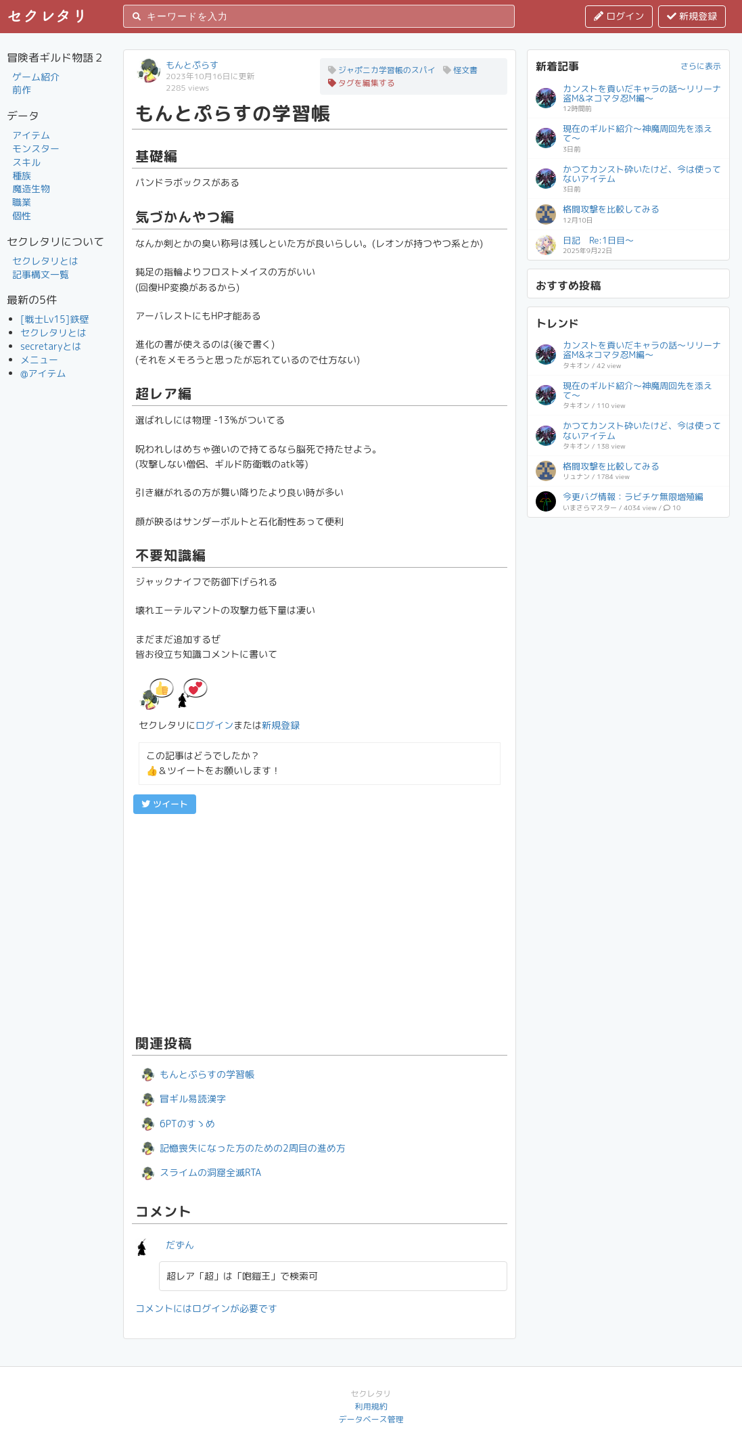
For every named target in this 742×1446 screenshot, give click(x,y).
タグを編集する (361, 83)
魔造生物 (31, 188)
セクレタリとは (45, 260)
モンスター (36, 148)
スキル (26, 162)
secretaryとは (51, 346)
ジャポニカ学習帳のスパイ (382, 70)
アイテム (31, 135)
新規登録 (692, 15)
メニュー (39, 359)
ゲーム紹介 (36, 76)
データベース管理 (370, 1419)
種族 (21, 175)
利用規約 (370, 1406)
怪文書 (460, 70)
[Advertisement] (319, 922)
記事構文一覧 (40, 274)
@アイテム (43, 373)
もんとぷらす (192, 65)
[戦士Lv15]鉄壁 (54, 319)
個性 (21, 215)
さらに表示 (700, 66)
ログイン (619, 15)
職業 (21, 202)
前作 (21, 89)
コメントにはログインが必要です (206, 1308)
